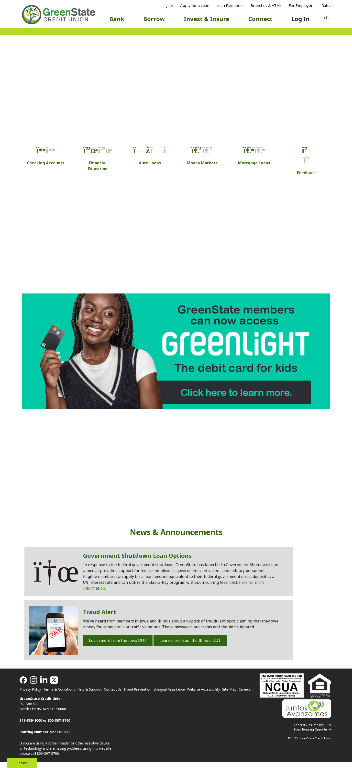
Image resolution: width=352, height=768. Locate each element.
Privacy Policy (30, 689)
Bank (116, 19)
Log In (300, 19)
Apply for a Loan (194, 5)
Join (169, 5)
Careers (245, 689)
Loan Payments (229, 5)
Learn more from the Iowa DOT (118, 640)
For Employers (301, 5)
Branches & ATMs (266, 5)
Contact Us (113, 689)
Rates (326, 5)
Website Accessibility (203, 689)
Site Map (229, 689)
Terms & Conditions (59, 689)
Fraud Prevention (137, 689)
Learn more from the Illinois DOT (190, 640)
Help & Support (89, 689)
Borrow (154, 19)
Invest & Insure (206, 19)
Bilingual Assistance (169, 689)
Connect (260, 19)
